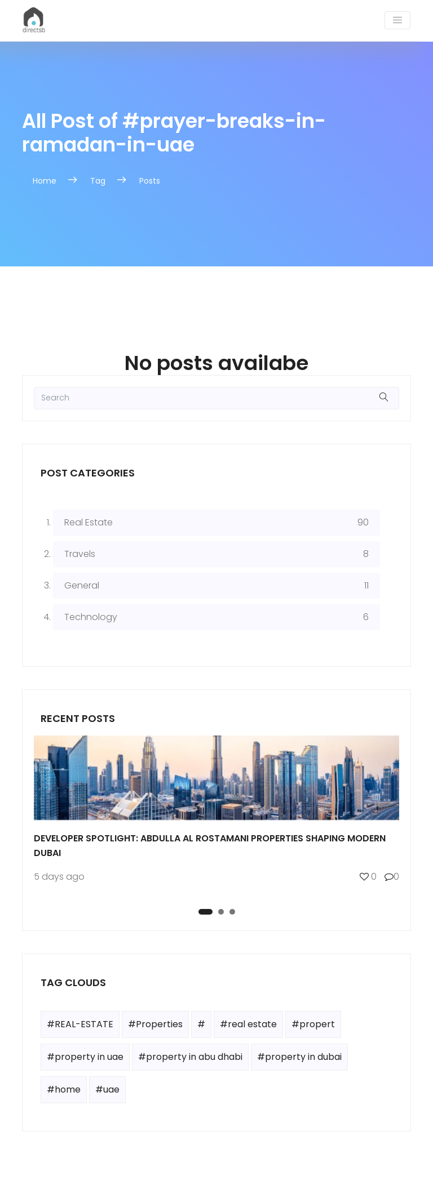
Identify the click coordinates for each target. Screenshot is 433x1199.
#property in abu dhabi (190, 1056)
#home (64, 1089)
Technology (90, 616)
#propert (313, 1024)
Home (44, 180)
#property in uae (85, 1056)
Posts (149, 180)
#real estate (248, 1024)
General (81, 585)
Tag (97, 180)
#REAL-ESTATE (80, 1024)
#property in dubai (299, 1056)
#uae (107, 1089)
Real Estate (88, 522)
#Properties (155, 1024)
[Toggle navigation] (397, 20)
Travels (79, 553)
